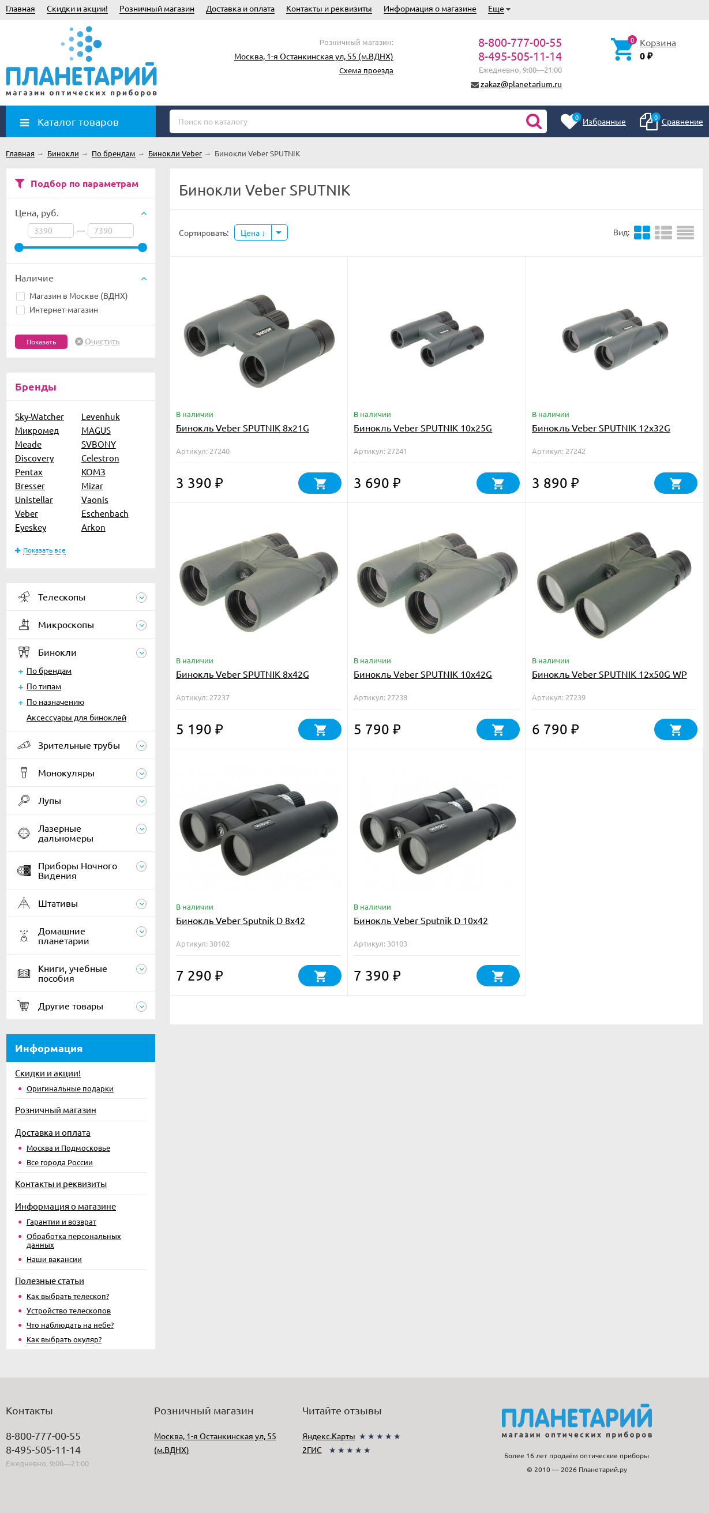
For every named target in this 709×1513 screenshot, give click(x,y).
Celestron (100, 457)
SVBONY (98, 443)
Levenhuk (100, 416)
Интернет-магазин (57, 309)
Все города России (60, 1162)
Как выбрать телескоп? (68, 1296)
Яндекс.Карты (328, 1436)
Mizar (92, 485)
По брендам (49, 670)
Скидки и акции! (77, 8)
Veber (26, 513)
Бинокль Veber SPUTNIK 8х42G (242, 673)
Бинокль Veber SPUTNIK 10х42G (423, 673)
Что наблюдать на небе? (70, 1325)
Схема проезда (366, 70)
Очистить (102, 341)
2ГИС (312, 1449)
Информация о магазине (430, 8)
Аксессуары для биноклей (76, 717)
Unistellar (34, 499)
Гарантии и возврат (61, 1221)
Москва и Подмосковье (68, 1147)
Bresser (30, 485)
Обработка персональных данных (74, 1240)
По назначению (55, 701)
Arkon (93, 526)
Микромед (37, 430)
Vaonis (94, 499)
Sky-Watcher (39, 416)
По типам (44, 686)
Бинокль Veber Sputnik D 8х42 (240, 920)
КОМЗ (93, 471)
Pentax (29, 471)
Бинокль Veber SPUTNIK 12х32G (601, 427)
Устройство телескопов (69, 1310)
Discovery (34, 457)
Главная (20, 8)
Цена (253, 232)
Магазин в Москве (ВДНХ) (72, 295)
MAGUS (96, 430)
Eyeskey (30, 526)
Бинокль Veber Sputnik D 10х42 (421, 920)
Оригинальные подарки (70, 1088)
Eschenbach (105, 513)
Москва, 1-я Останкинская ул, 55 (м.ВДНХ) (313, 56)
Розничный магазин (156, 8)
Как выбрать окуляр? (64, 1339)
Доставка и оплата (240, 8)
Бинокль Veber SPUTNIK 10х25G (423, 427)
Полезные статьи (49, 1280)
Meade (28, 443)
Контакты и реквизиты (329, 8)
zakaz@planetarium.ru (521, 83)
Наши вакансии (54, 1259)
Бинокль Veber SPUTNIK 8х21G (242, 427)
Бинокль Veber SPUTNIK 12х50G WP (609, 673)
